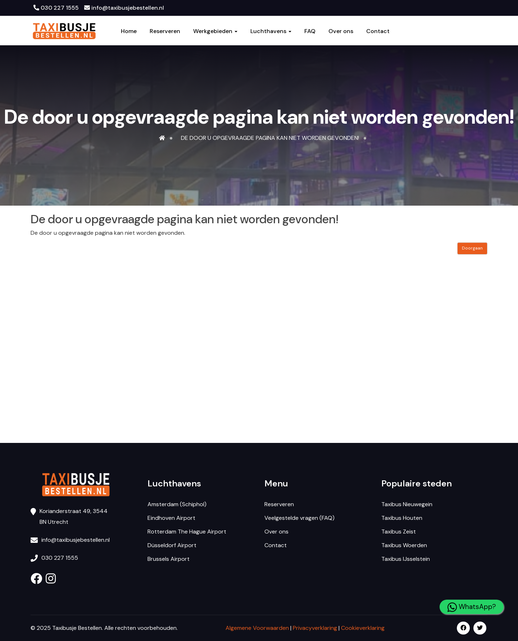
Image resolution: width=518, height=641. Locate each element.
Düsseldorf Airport (171, 545)
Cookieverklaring (363, 628)
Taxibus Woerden (404, 545)
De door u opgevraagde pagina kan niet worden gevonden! (270, 138)
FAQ (309, 31)
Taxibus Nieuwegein (406, 504)
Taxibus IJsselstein (405, 559)
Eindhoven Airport (171, 518)
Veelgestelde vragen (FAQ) (299, 518)
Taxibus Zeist (398, 531)
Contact (378, 31)
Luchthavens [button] (270, 31)
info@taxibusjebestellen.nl (124, 8)
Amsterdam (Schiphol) (176, 504)
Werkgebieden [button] (215, 31)
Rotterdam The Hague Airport (186, 531)
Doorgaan (472, 248)
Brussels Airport (168, 559)
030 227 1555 (56, 8)
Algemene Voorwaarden (257, 628)
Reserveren (165, 31)
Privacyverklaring (315, 628)
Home (129, 31)
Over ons (340, 31)
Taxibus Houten (401, 518)
